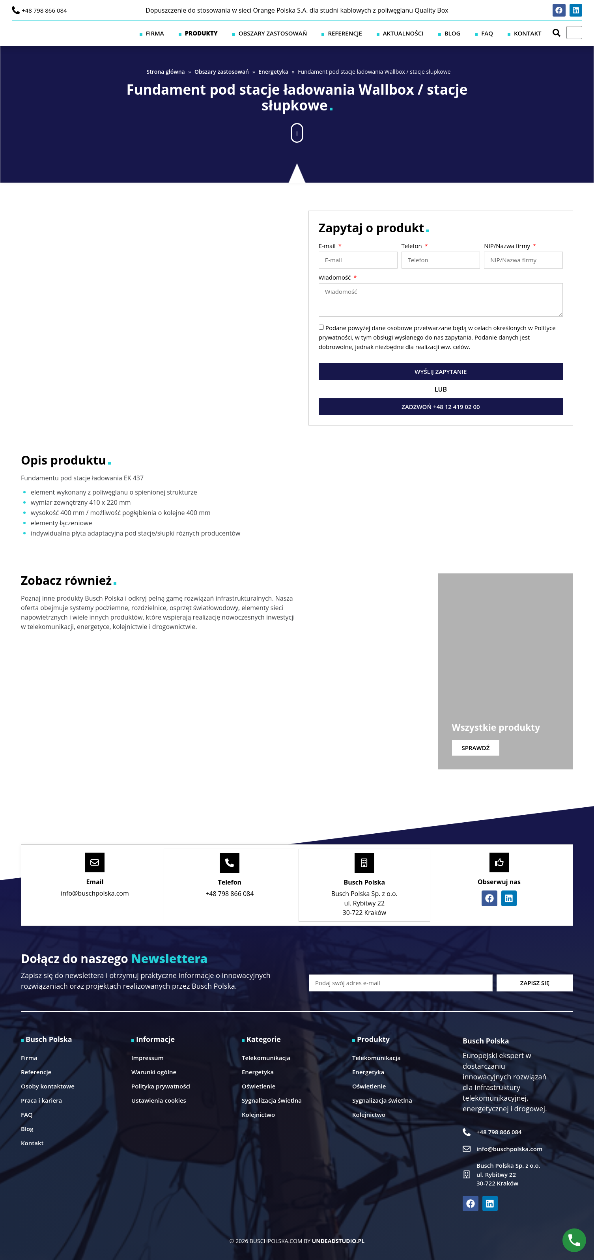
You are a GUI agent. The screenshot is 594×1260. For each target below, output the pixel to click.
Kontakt (532, 33)
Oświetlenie (258, 1085)
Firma (222, 33)
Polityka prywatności (161, 1085)
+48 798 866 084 (44, 10)
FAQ (501, 33)
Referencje (385, 33)
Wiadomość (335, 277)
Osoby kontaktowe (48, 1085)
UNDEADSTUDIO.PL (338, 1240)
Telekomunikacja (266, 1057)
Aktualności (435, 33)
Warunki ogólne (153, 1071)
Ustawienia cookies (158, 1099)
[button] (297, 129)
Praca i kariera (41, 1099)
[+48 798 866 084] (16, 10)
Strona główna (166, 71)
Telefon (413, 246)
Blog (475, 33)
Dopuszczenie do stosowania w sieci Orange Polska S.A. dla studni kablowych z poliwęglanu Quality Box (297, 10)
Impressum (147, 1057)
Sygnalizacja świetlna (272, 1099)
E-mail (328, 246)
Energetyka (273, 71)
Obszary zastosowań (322, 33)
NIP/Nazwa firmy (508, 246)
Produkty (259, 33)
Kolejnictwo (258, 1114)
